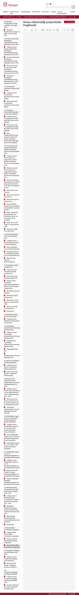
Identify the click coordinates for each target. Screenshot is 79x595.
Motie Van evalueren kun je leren (12, 196)
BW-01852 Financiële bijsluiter (12, 292)
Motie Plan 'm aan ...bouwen (11, 191)
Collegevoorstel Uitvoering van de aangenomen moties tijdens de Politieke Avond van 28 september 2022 (11, 160)
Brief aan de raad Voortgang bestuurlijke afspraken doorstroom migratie (11, 127)
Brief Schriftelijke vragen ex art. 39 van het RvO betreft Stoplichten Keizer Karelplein (11, 437)
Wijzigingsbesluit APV (11, 350)
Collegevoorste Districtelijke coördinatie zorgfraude (11, 534)
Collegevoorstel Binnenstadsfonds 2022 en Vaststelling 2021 (11, 242)
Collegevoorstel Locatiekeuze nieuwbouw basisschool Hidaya (11, 95)
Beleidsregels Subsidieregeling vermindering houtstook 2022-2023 (12, 519)
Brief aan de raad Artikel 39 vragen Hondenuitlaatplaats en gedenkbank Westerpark (12, 473)
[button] (73, 7)
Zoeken (48, 4)
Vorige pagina (69, 22)
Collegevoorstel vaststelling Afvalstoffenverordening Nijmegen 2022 (12, 335)
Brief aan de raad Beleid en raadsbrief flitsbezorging (10, 373)
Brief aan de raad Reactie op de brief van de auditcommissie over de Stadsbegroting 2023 (11, 401)
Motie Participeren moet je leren (11, 200)
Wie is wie (45, 11)
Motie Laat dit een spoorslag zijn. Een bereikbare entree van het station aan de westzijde (11, 216)
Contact (72, 11)
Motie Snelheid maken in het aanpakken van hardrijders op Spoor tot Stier (12, 206)
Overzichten (36, 11)
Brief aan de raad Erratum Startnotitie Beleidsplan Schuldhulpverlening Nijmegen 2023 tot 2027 (11, 69)
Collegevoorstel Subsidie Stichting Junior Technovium (12, 321)
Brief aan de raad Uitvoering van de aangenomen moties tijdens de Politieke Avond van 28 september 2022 (11, 172)
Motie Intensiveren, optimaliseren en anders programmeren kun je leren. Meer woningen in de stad (12, 183)
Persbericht (9, 311)
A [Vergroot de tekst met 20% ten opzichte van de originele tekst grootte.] (71, 17)
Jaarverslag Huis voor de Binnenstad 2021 (11, 248)
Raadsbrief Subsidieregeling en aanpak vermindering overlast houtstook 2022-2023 (12, 509)
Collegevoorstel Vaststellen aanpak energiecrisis (10, 271)
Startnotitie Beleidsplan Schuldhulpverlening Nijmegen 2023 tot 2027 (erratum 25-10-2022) (11, 79)
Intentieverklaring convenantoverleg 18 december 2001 (11, 587)
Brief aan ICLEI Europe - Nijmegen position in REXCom (10, 565)
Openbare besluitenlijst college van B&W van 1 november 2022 (12, 32)
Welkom (5, 11)
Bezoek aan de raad (14, 12)
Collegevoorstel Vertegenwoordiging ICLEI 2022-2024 (10, 558)
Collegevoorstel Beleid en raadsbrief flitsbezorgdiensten (10, 367)
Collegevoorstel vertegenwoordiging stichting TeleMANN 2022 (10, 579)
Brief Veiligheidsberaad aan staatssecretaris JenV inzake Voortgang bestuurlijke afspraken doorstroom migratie (11, 137)
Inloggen (71, 594)
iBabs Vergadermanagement (57, 594)
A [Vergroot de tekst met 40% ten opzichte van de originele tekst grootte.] (74, 17)
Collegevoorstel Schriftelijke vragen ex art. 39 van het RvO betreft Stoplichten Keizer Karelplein (11, 428)
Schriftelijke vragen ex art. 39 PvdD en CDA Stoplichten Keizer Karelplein (11, 445)
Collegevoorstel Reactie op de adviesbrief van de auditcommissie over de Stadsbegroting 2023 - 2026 (12, 392)
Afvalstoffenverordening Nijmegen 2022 (12, 355)
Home (14, 16)
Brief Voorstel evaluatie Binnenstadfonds (9, 260)
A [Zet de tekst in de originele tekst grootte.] (69, 17)
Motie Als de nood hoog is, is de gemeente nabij (11, 224)
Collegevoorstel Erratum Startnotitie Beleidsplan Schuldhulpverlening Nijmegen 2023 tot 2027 (11, 50)
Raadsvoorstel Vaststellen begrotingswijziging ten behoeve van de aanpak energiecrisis (11, 284)
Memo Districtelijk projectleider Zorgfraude (12, 546)
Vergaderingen (25, 11)
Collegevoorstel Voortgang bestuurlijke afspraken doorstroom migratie (11, 119)
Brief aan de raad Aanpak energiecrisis (11, 277)
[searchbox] (58, 7)
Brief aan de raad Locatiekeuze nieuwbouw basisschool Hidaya (11, 104)
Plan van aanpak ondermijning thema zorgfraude (10, 540)
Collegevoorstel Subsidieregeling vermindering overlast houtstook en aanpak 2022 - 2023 (11, 499)
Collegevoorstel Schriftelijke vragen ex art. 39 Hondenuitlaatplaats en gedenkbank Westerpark (12, 463)
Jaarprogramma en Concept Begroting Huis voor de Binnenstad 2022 (12, 253)
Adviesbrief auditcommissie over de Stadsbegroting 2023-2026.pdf (11, 410)
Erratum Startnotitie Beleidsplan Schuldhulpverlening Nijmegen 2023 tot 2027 (11, 60)
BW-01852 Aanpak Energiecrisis (11, 296)
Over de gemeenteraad (61, 12)
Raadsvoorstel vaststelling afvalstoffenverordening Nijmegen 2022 (11, 343)
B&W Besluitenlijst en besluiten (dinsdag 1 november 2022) (38, 16)
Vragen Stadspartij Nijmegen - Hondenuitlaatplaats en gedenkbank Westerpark (12, 481)
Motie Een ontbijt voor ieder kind (10, 230)
